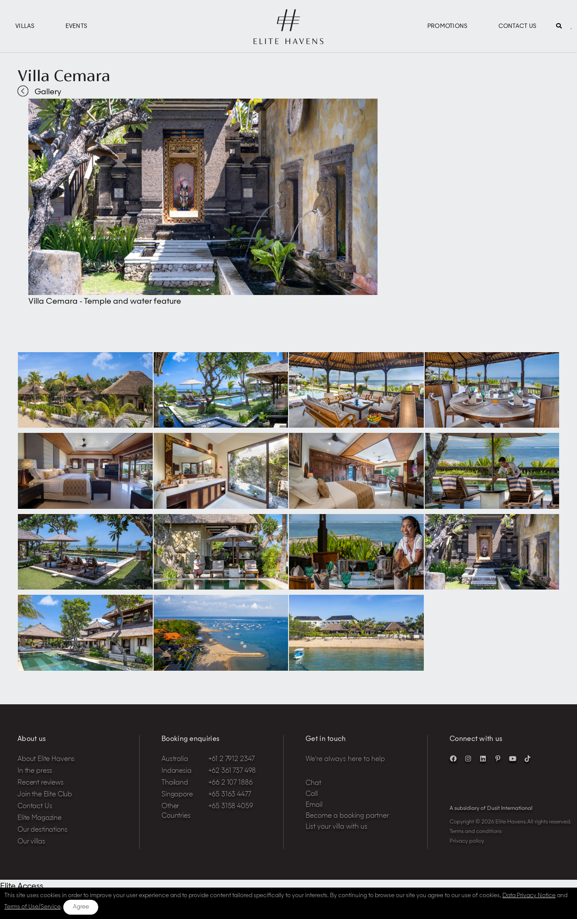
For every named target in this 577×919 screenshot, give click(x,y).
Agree (81, 907)
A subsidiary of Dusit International (491, 808)
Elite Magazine (39, 818)
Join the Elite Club (44, 795)
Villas (25, 26)
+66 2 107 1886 (230, 783)
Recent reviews (40, 783)
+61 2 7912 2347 (231, 759)
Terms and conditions (475, 831)
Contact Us (517, 26)
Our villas (31, 842)
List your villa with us (336, 827)
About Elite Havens (46, 759)
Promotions (447, 26)
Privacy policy (467, 841)
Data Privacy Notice (529, 895)
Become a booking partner (347, 816)
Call (312, 794)
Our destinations (42, 830)
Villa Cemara (63, 75)
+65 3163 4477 (229, 795)
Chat (313, 783)
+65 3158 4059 (230, 806)
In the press (34, 771)
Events (76, 26)
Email (314, 805)
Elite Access (21, 886)
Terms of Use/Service (32, 907)
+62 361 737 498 (232, 771)
